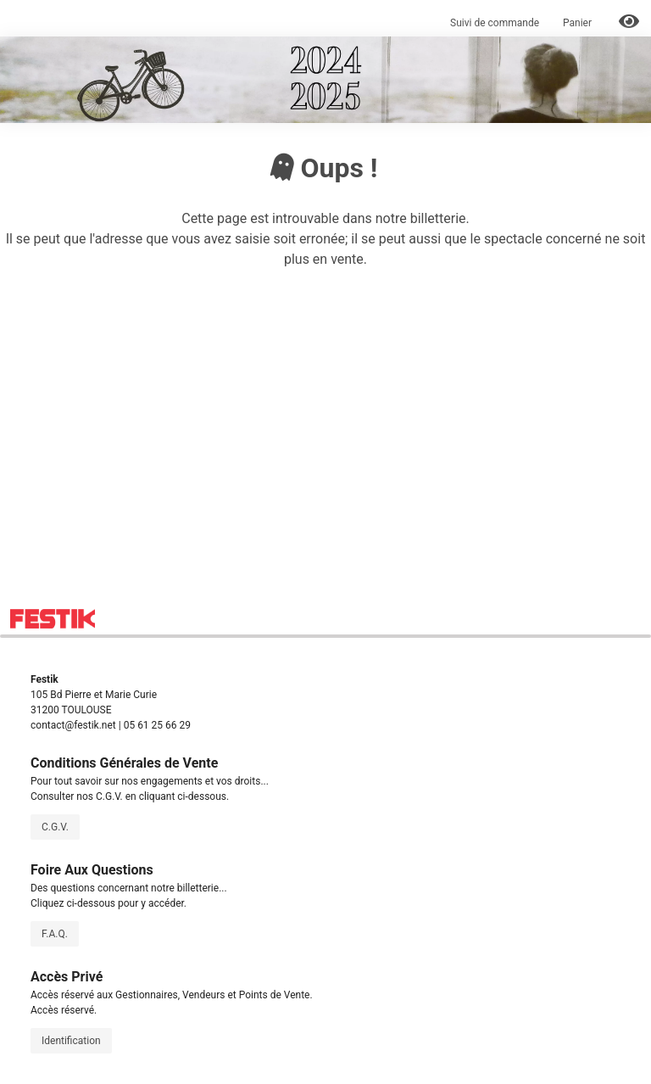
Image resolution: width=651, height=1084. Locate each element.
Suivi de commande (494, 23)
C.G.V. (55, 827)
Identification (71, 1041)
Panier (578, 23)
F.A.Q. (55, 934)
